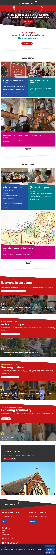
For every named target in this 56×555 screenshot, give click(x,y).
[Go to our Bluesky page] (17, 543)
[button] (14, 7)
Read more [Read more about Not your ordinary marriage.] (5, 94)
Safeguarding (4, 536)
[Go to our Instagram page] (6, 543)
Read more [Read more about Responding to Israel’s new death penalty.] (5, 256)
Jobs (3, 532)
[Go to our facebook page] (3, 543)
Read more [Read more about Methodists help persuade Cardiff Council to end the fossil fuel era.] (5, 207)
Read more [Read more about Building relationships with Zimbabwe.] (32, 92)
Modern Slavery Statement (7, 538)
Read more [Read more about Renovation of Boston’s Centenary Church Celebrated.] (5, 143)
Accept (50, 546)
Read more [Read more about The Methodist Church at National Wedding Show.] (32, 201)
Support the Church (5, 534)
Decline (50, 549)
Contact (3, 530)
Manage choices (50, 552)
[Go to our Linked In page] (8, 543)
